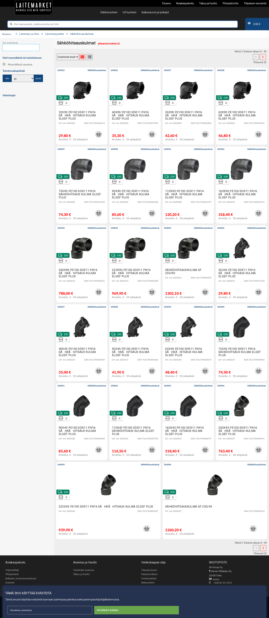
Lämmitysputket (52, 34)
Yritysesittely (12, 570)
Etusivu (6, 34)
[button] (98, 134)
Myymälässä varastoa (17, 64)
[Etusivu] (33, 7)
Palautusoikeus (149, 574)
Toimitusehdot (149, 578)
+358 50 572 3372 (220, 583)
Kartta (214, 579)
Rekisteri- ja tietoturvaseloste (20, 578)
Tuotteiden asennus (83, 570)
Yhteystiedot (12, 574)
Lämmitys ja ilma (27, 34)
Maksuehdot (147, 582)
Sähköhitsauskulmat (80, 34)
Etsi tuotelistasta (10, 43)
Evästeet (10, 582)
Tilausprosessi (149, 570)
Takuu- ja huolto (81, 574)
